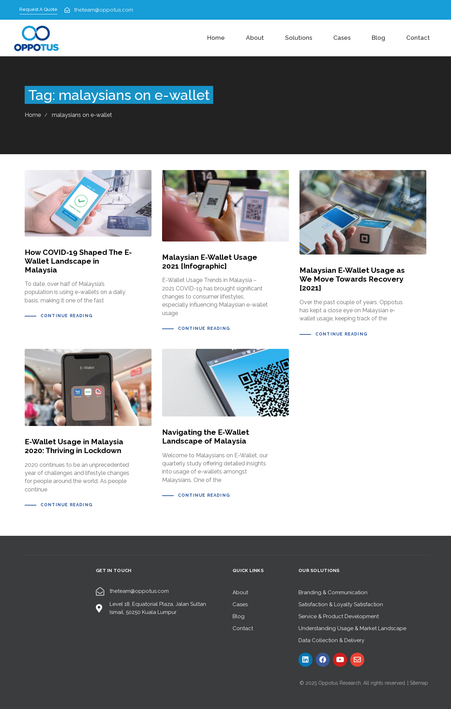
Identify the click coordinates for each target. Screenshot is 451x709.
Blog (378, 37)
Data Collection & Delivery (331, 640)
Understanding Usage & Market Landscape (352, 628)
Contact (418, 37)
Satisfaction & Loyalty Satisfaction (340, 604)
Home (216, 37)
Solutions (298, 37)
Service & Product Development (338, 616)
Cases (342, 37)
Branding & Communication (332, 592)
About (255, 37)
